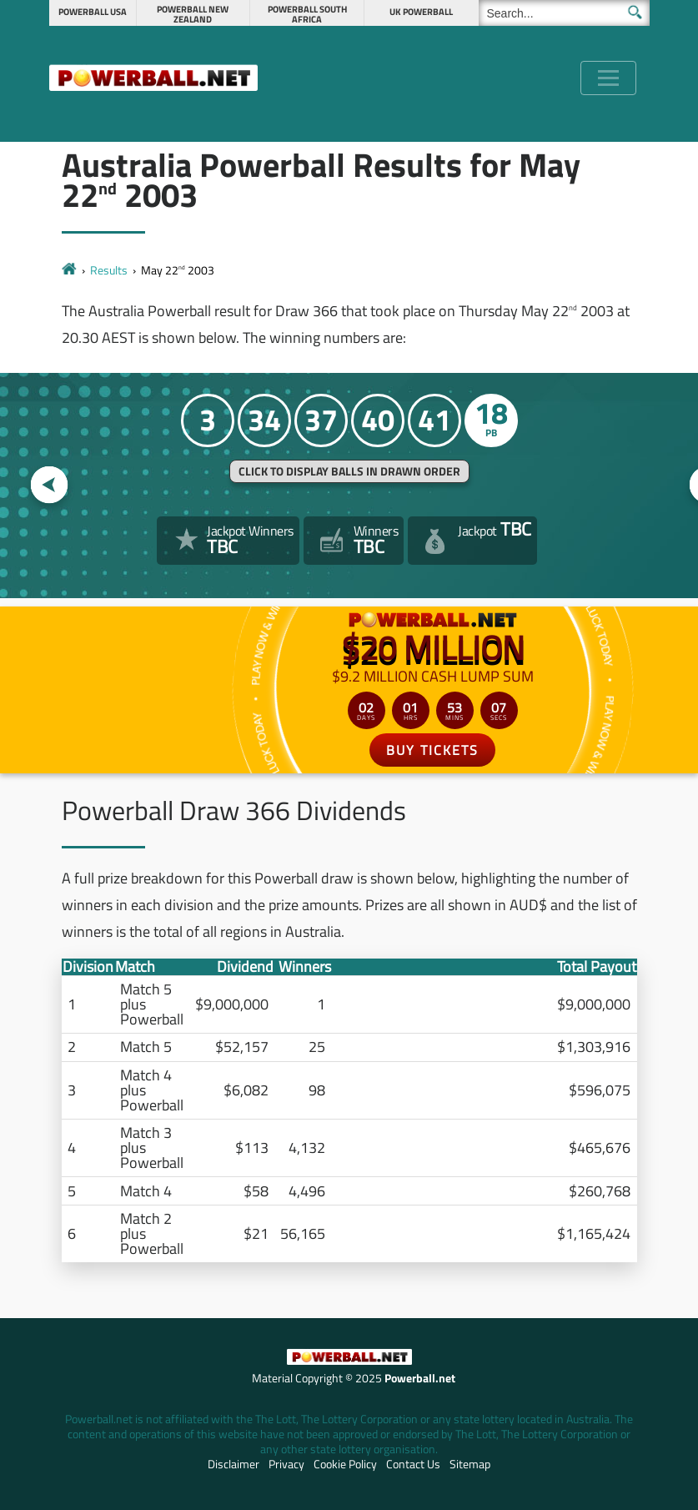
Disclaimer (233, 1464)
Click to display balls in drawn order (349, 471)
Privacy (286, 1464)
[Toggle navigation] (608, 78)
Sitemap (469, 1464)
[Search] (564, 13)
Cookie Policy (345, 1464)
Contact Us (413, 1464)
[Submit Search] (635, 12)
